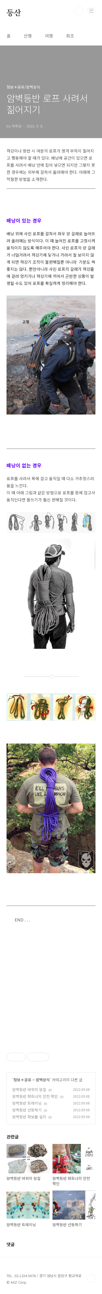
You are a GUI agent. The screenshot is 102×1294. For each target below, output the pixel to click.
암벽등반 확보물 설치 (29, 1116)
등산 (14, 12)
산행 (28, 35)
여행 (49, 35)
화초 (70, 35)
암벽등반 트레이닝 (27, 1103)
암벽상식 (43, 1079)
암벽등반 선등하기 (27, 1110)
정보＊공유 (22, 1079)
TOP (91, 1278)
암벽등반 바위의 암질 (29, 1089)
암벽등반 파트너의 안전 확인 (35, 1096)
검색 (79, 11)
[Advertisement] (51, 988)
